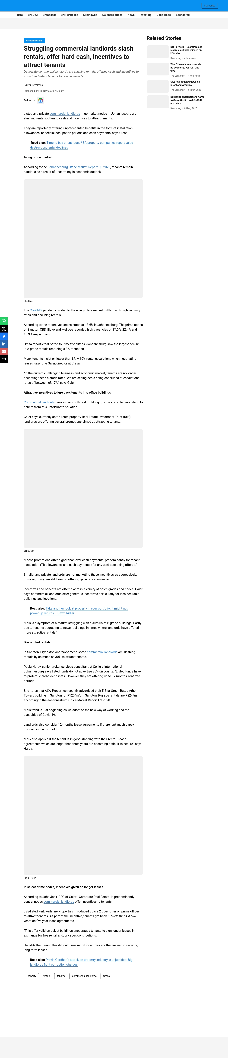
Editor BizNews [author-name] (33, 85)
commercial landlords (65, 113)
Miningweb (90, 14)
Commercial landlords (39, 402)
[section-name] (34, 40)
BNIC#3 (33, 14)
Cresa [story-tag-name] (106, 975)
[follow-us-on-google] (40, 100)
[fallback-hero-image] (158, 51)
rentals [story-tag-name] (47, 975)
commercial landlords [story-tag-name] (84, 975)
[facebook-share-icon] (3, 337)
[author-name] (176, 58)
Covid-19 (36, 310)
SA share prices (112, 14)
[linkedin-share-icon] (3, 345)
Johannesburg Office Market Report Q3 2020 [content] (79, 167)
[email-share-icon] (3, 353)
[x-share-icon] (3, 330)
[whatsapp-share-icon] (3, 322)
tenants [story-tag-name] (61, 975)
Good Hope (164, 14)
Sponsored (183, 14)
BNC (20, 14)
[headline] (187, 50)
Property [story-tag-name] (31, 975)
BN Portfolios (69, 14)
